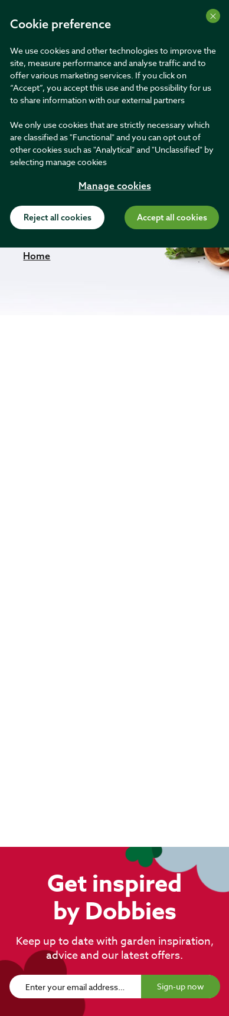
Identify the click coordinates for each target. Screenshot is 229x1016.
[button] (36, 255)
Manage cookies (114, 187)
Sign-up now (180, 986)
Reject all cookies (57, 218)
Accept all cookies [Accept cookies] (172, 218)
